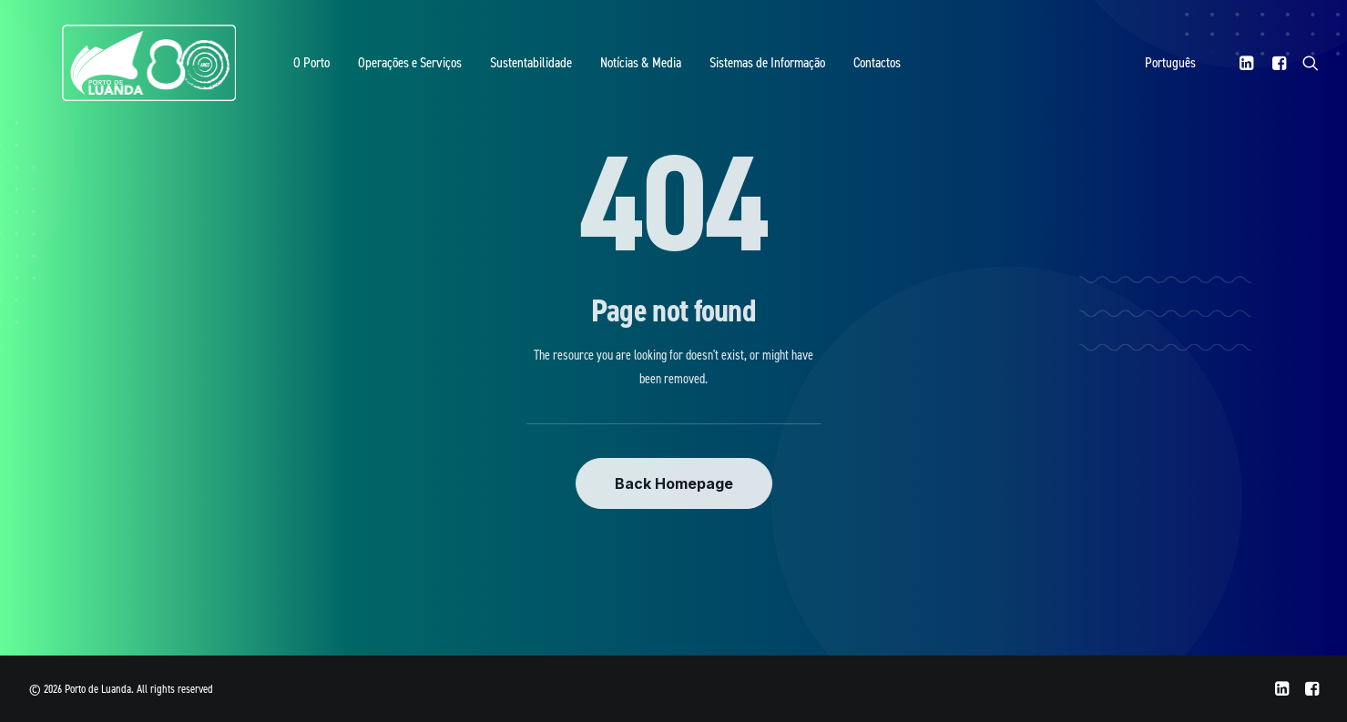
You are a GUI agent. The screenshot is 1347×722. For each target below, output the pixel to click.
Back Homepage (674, 483)
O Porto (262, 70)
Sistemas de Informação (718, 70)
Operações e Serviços (361, 70)
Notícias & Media (591, 70)
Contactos (828, 70)
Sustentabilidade (482, 70)
